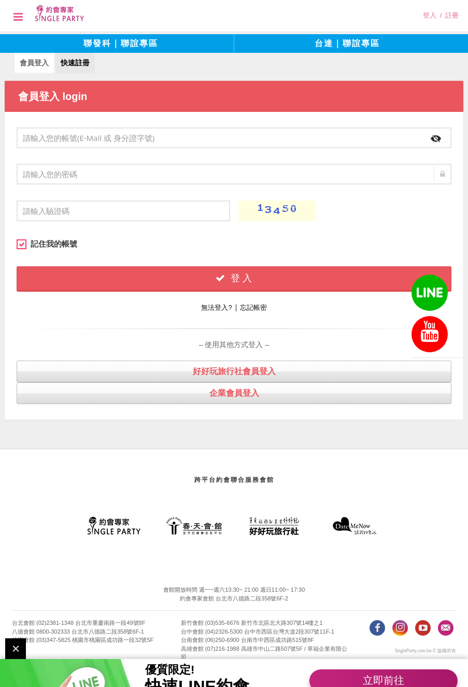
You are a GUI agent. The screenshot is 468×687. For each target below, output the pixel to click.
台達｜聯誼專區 (347, 43)
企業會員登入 (234, 392)
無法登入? (216, 307)
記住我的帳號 (47, 243)
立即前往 (383, 662)
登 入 (234, 278)
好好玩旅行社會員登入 (234, 370)
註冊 (452, 15)
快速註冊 (75, 62)
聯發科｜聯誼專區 (120, 43)
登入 (429, 15)
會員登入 (34, 62)
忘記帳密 (253, 307)
